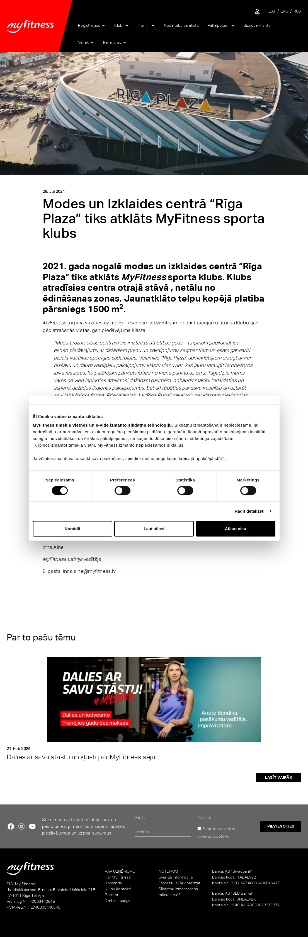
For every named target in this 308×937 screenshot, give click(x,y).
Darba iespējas (118, 900)
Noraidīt (73, 528)
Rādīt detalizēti (250, 511)
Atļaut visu (235, 528)
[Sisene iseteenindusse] (257, 11)
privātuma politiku (213, 836)
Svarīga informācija (176, 877)
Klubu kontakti (118, 889)
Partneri (112, 894)
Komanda (113, 883)
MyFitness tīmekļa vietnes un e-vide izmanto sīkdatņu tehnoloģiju (102, 425)
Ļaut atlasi (154, 528)
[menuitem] (272, 11)
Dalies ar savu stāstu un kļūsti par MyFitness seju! (82, 757)
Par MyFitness (118, 877)
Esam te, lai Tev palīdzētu (181, 883)
